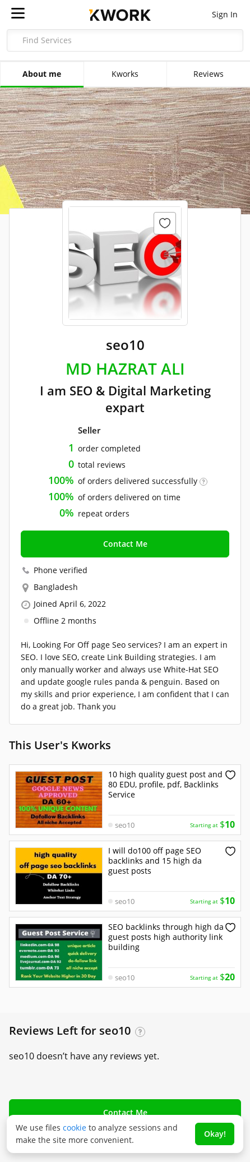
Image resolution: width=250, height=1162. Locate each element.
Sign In (225, 14)
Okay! (215, 1133)
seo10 (125, 825)
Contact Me (125, 543)
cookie (74, 1127)
